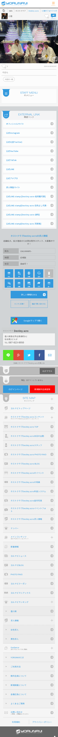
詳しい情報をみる (29, 294)
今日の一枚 (9, 79)
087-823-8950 (16, 342)
